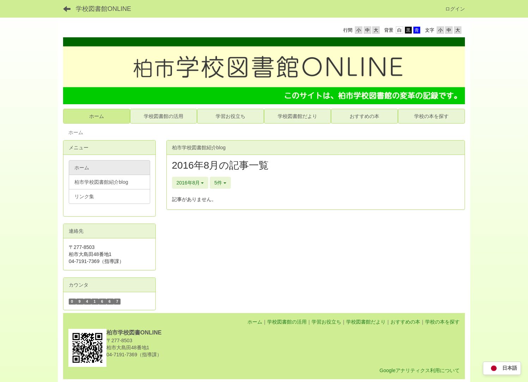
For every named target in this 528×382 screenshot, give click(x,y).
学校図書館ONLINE (103, 8)
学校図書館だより (366, 322)
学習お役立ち (326, 322)
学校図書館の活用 (287, 322)
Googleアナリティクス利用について (420, 370)
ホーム (254, 322)
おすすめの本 (405, 322)
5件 (220, 183)
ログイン (455, 9)
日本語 (502, 368)
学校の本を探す (442, 322)
